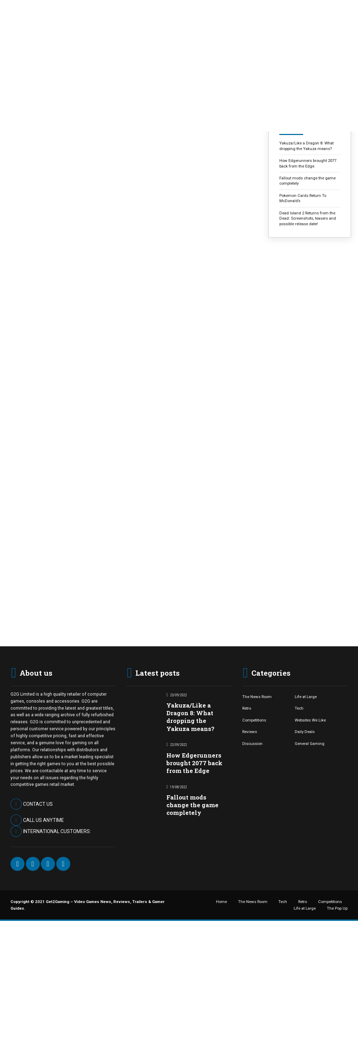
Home (221, 901)
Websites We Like (310, 720)
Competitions (254, 720)
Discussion (252, 743)
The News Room (257, 696)
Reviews (249, 731)
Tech (299, 708)
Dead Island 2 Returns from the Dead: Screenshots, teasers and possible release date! (307, 218)
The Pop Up (337, 908)
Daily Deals (305, 731)
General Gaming (309, 743)
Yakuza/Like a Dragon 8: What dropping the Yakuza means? (306, 146)
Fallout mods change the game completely (307, 181)
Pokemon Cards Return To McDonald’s (302, 198)
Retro (246, 708)
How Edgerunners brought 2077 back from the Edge (307, 163)
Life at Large (306, 696)
